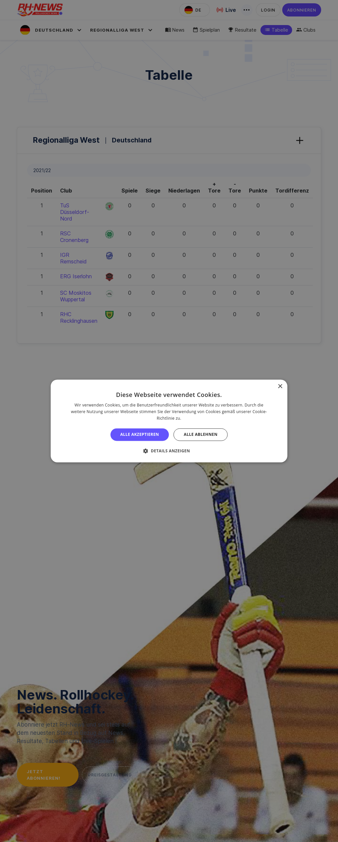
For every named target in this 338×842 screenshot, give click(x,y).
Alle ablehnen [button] (201, 434)
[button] (169, 451)
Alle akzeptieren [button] (139, 434)
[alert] (169, 421)
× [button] (279, 386)
